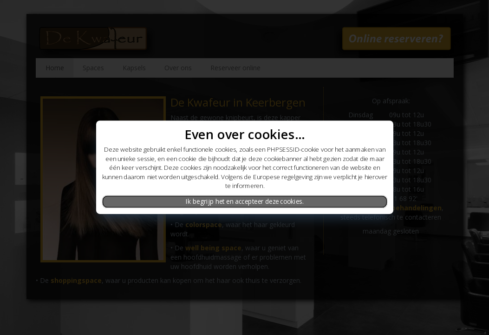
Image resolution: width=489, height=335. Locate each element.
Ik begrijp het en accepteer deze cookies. (245, 201)
